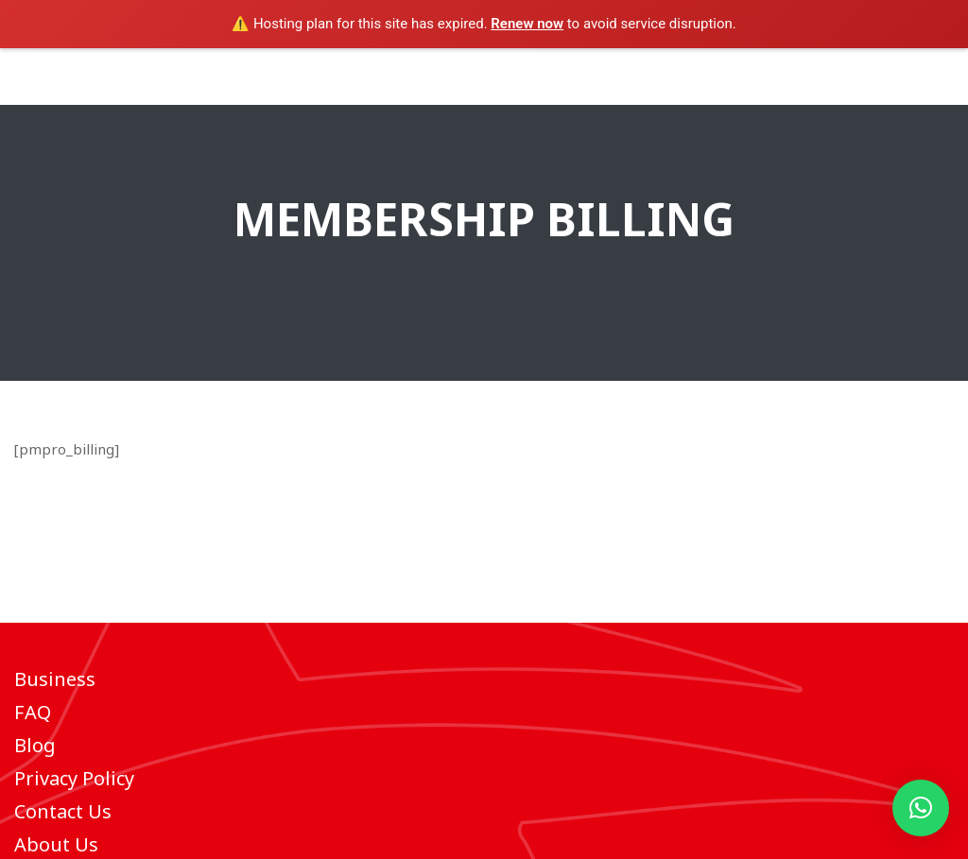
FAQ (32, 712)
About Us (56, 844)
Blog (35, 745)
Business (54, 679)
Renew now (527, 23)
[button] (920, 808)
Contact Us (63, 811)
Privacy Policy (74, 778)
